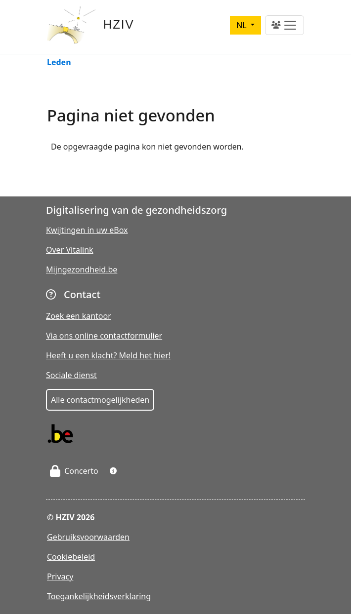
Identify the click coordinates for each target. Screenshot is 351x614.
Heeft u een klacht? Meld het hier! (108, 355)
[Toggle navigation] (284, 25)
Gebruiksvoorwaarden (88, 537)
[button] (113, 471)
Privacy (60, 576)
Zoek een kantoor (78, 315)
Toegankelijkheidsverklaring (99, 596)
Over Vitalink (69, 249)
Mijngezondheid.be (81, 269)
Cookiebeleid (71, 556)
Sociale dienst (71, 375)
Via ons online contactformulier (104, 335)
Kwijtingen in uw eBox (87, 230)
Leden (59, 63)
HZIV (118, 24)
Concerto (74, 470)
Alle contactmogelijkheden (100, 399)
